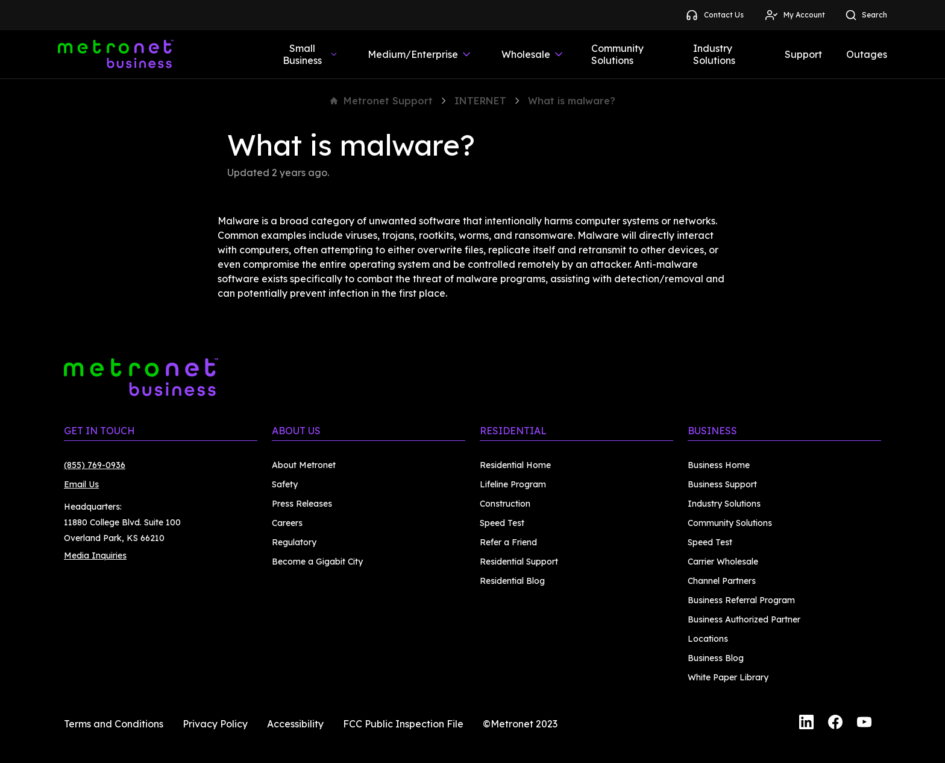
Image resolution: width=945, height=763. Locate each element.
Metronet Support (381, 101)
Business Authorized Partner (744, 619)
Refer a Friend (508, 542)
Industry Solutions (714, 54)
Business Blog (716, 658)
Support (803, 54)
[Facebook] (835, 724)
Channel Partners (722, 580)
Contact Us (714, 15)
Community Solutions (617, 54)
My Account (794, 15)
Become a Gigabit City (317, 561)
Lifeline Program (513, 484)
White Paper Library (728, 677)
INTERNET (480, 101)
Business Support (722, 484)
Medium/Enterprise (420, 54)
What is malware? (571, 101)
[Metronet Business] (116, 54)
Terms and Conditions (113, 724)
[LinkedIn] (806, 724)
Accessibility (295, 724)
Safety (285, 484)
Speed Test (502, 523)
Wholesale (533, 54)
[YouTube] (864, 724)
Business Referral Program (741, 600)
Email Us (81, 484)
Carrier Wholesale (723, 561)
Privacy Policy (215, 724)
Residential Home (515, 465)
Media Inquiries (95, 555)
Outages (866, 54)
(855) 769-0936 (94, 465)
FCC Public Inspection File (403, 724)
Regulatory (294, 542)
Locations (708, 638)
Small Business (311, 54)
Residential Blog (512, 580)
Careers (287, 523)
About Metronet (304, 465)
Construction (505, 503)
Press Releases (302, 503)
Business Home (719, 465)
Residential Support (519, 561)
